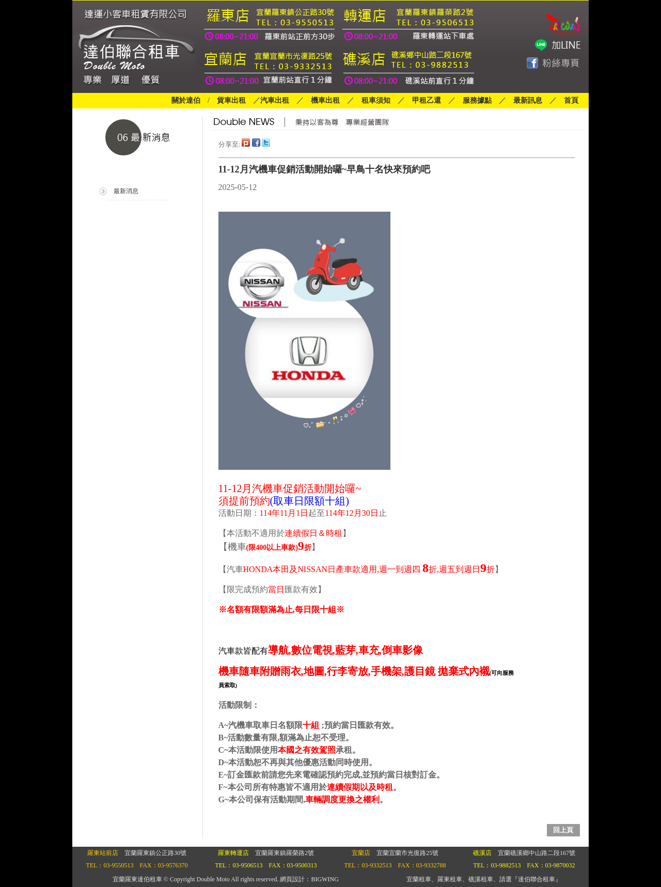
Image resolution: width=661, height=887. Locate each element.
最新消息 (126, 191)
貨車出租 (231, 100)
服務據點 (473, 100)
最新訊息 (527, 100)
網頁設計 (292, 879)
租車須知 (375, 100)
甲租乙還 (426, 100)
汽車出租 (274, 100)
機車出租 (325, 100)
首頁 (571, 100)
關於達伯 (185, 100)
